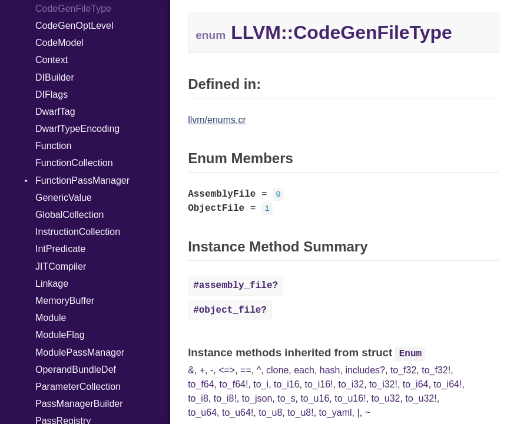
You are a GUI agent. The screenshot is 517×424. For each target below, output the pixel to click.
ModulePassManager (79, 352)
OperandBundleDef (75, 370)
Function (53, 146)
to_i (261, 384)
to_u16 (314, 398)
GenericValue (63, 198)
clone (277, 370)
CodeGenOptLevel (74, 26)
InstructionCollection (77, 232)
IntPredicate (60, 249)
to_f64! (234, 384)
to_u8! (300, 413)
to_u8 (270, 413)
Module (50, 318)
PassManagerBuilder (79, 404)
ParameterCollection (78, 387)
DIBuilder (54, 77)
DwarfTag (55, 112)
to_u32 (385, 398)
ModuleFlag (60, 335)
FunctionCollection (74, 163)
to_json (257, 398)
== (245, 370)
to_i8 (198, 398)
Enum (410, 354)
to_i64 (416, 384)
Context (51, 60)
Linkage (51, 284)
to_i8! (225, 398)
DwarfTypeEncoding (77, 129)
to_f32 (403, 370)
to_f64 (201, 384)
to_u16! (350, 398)
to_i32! (383, 384)
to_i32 (351, 384)
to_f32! (436, 370)
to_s (286, 398)
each (304, 370)
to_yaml (335, 413)
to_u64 (202, 413)
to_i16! (319, 384)
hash (330, 370)
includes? (365, 370)
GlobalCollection (69, 215)
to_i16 (287, 384)
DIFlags (51, 95)
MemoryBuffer (64, 301)
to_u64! (237, 413)
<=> (226, 370)
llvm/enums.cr (217, 120)
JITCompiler (60, 266)
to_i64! (447, 384)
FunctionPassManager (82, 180)
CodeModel (59, 43)
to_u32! (420, 398)
